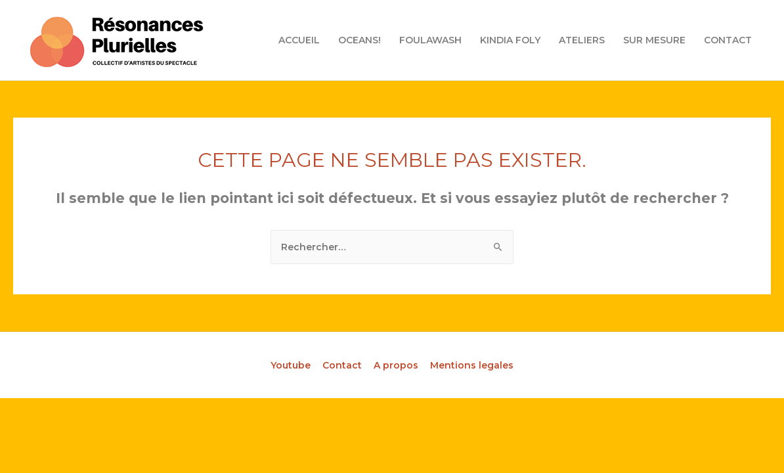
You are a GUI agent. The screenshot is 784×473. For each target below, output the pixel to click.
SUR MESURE (654, 40)
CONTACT (728, 40)
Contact (342, 365)
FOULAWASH (430, 40)
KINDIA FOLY (510, 40)
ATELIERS (582, 40)
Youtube (291, 365)
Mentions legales (471, 365)
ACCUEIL (299, 40)
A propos (396, 365)
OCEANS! (359, 40)
